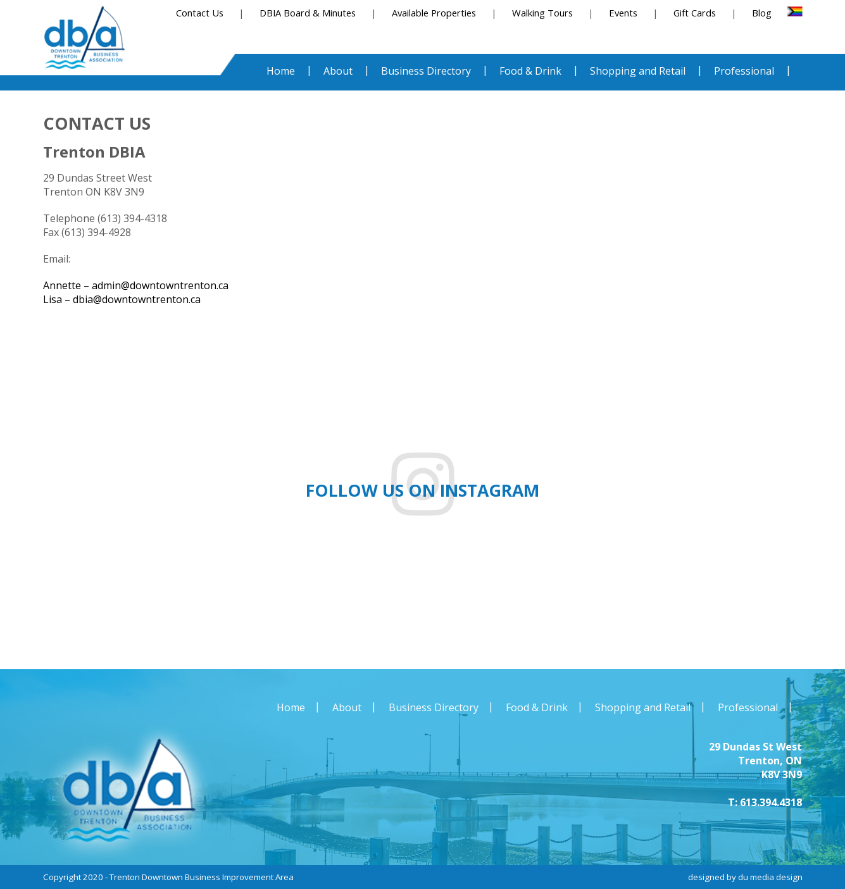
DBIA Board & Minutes (308, 12)
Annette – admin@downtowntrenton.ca (135, 285)
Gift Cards (694, 12)
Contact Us (199, 12)
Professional (748, 707)
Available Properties (434, 12)
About (346, 707)
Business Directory (434, 707)
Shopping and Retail (643, 707)
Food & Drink (537, 707)
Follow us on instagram (422, 490)
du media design (770, 877)
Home (291, 707)
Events (623, 12)
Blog (762, 12)
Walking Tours (542, 12)
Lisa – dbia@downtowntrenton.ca (122, 299)
